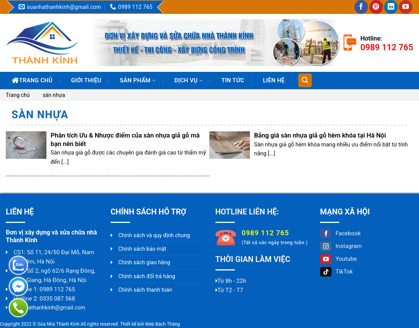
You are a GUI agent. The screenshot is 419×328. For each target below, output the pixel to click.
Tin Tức (232, 80)
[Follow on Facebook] (361, 7)
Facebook (340, 233)
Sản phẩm (138, 80)
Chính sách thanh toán (145, 290)
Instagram (341, 246)
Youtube (338, 258)
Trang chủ (32, 80)
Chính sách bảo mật (142, 249)
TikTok (336, 271)
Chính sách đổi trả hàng (146, 276)
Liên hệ (273, 80)
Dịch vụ (188, 80)
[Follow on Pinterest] (376, 7)
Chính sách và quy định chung (154, 235)
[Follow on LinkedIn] (391, 7)
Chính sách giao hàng (144, 262)
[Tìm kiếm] (305, 80)
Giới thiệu (86, 80)
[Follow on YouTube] (405, 7)
